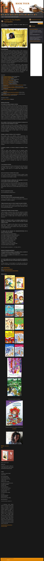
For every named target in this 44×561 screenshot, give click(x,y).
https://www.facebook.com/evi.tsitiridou (11, 270)
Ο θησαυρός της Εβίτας (7, 78)
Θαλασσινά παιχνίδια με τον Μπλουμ (9, 86)
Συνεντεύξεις (7, 445)
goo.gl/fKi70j (14, 428)
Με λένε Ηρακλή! (6, 81)
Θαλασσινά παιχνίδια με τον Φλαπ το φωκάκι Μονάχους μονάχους (13, 87)
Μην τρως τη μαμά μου (6, 79)
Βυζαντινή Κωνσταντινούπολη (8, 82)
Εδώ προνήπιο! (5, 83)
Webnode (8, 559)
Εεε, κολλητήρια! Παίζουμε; (14, 94)
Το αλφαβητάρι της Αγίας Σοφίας (8, 89)
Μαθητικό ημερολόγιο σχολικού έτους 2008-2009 (11, 92)
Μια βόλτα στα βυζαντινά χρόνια (8, 80)
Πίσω (2, 447)
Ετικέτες (2, 445)
